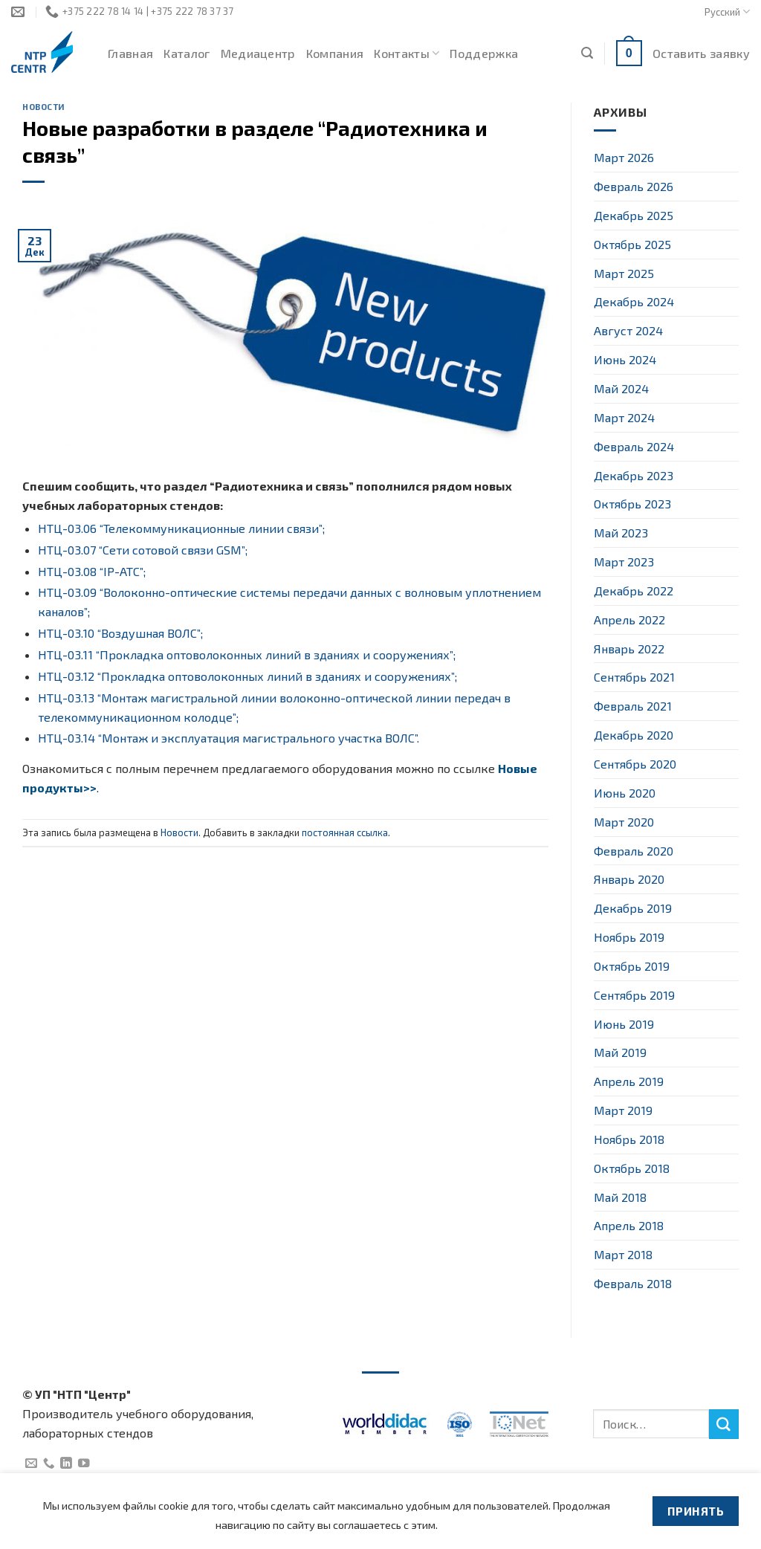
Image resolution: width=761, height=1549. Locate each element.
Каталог (186, 53)
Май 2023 (621, 533)
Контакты (406, 53)
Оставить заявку (701, 53)
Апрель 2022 (629, 619)
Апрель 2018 (629, 1225)
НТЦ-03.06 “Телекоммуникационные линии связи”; (181, 528)
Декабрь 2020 (633, 735)
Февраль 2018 (633, 1283)
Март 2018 (623, 1254)
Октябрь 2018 (632, 1168)
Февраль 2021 (633, 706)
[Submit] (724, 1424)
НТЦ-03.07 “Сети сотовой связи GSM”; (142, 550)
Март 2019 (623, 1110)
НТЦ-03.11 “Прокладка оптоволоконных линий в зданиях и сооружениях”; (247, 654)
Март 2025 (624, 273)
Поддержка (484, 53)
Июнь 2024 (625, 359)
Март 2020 (624, 822)
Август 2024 (628, 330)
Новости (43, 106)
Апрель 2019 (629, 1081)
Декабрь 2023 (633, 475)
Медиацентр (258, 53)
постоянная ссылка (345, 832)
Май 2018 (620, 1197)
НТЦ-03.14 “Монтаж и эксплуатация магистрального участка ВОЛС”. (228, 738)
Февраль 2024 (634, 446)
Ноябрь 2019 (629, 937)
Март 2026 (624, 157)
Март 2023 (624, 561)
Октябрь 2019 (632, 966)
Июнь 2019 (624, 1024)
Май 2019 (620, 1052)
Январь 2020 (629, 879)
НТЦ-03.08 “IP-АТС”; (92, 571)
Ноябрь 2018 (629, 1139)
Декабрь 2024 (634, 301)
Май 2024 (621, 388)
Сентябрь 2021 (634, 677)
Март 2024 (624, 417)
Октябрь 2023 (632, 504)
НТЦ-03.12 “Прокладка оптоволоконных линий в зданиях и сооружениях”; (247, 676)
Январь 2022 (629, 648)
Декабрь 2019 (633, 908)
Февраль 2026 (633, 186)
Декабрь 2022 (633, 590)
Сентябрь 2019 (634, 995)
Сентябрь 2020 (635, 764)
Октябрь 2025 (632, 244)
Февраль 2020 (633, 851)
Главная (130, 53)
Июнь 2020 (624, 793)
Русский (727, 11)
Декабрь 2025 (633, 215)
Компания (335, 53)
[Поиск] (587, 53)
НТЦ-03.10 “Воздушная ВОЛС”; (120, 633)
